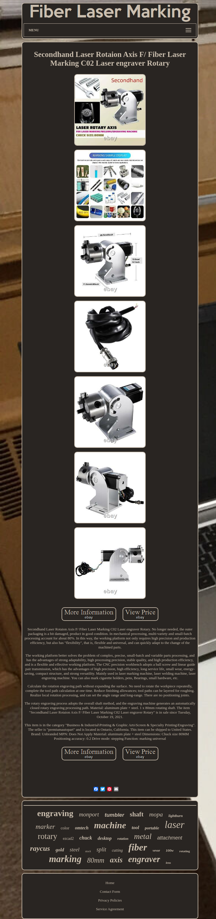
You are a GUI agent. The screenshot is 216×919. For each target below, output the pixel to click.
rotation (122, 839)
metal (142, 836)
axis (116, 860)
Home (109, 883)
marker (45, 826)
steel (75, 849)
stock (88, 851)
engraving (55, 813)
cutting (117, 850)
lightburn (175, 816)
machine (110, 825)
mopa (156, 814)
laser (174, 824)
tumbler (114, 815)
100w (170, 850)
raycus (40, 848)
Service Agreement (110, 909)
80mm (95, 860)
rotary (47, 836)
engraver (144, 859)
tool (135, 827)
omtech (82, 827)
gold (60, 849)
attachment (169, 838)
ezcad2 (68, 838)
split (101, 849)
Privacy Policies (110, 900)
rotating (184, 851)
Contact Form (110, 891)
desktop (105, 838)
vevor (156, 850)
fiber (138, 847)
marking (65, 859)
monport (89, 814)
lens (168, 862)
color (65, 828)
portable (152, 828)
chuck (85, 838)
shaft (137, 814)
